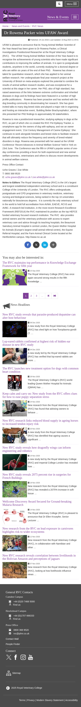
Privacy (31, 700)
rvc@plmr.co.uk (21, 633)
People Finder (13, 644)
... (42, 296)
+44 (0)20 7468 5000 (24, 601)
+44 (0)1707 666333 (23, 615)
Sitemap (13, 673)
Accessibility (71, 700)
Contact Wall (12, 639)
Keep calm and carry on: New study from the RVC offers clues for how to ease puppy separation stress (39, 395)
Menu (72, 4)
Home (5, 26)
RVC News (37, 26)
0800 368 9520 (21, 630)
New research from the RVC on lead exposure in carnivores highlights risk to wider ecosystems (37, 530)
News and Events (21, 26)
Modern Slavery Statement (50, 700)
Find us (16, 604)
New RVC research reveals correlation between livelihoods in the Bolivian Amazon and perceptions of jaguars (39, 557)
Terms (22, 700)
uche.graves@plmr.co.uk (17, 177)
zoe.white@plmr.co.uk (43, 177)
